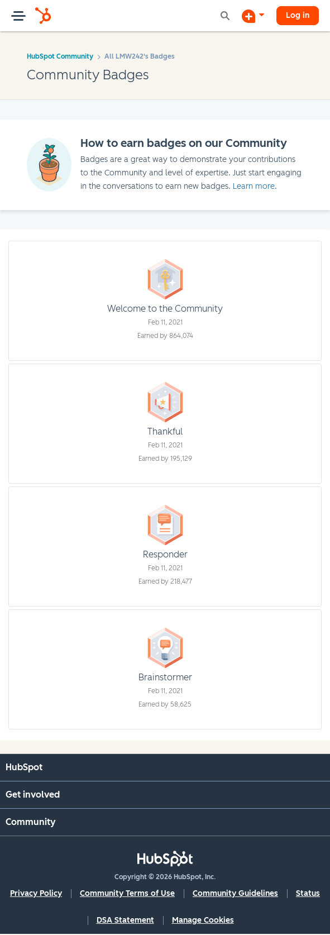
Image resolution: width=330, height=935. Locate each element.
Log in (297, 15)
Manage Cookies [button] (203, 920)
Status (308, 893)
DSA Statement (125, 920)
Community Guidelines (235, 893)
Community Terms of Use (127, 893)
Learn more (254, 186)
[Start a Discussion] (253, 15)
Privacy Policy (36, 893)
